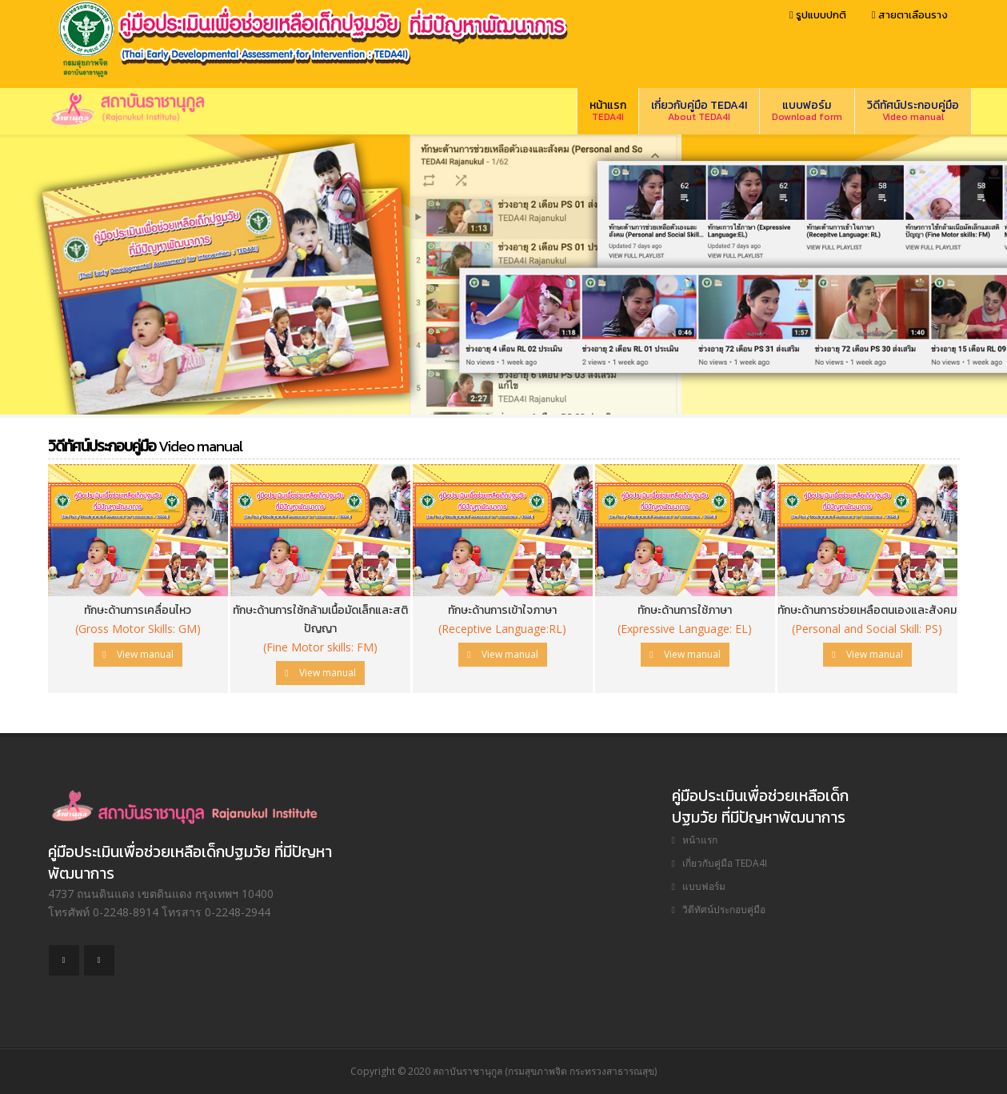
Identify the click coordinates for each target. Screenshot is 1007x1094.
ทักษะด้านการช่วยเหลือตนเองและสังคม (867, 610)
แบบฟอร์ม (807, 110)
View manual (137, 654)
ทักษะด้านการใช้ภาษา (684, 610)
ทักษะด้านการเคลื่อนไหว (137, 610)
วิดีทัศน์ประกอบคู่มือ (913, 110)
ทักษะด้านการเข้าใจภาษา (502, 610)
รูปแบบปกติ (817, 14)
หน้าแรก (607, 110)
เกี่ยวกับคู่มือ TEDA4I (699, 110)
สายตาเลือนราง (910, 14)
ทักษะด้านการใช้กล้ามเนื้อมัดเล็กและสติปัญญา (320, 619)
